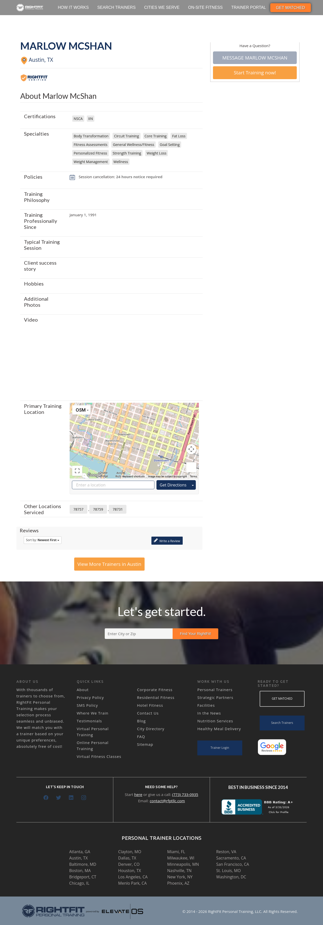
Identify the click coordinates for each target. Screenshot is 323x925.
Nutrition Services (215, 720)
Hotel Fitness (150, 705)
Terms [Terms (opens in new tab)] (193, 476)
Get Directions (173, 485)
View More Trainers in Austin (109, 564)
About (83, 689)
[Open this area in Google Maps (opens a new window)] (94, 475)
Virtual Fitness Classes (99, 756)
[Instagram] (83, 797)
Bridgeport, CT (82, 877)
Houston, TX (129, 870)
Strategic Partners (215, 697)
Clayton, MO (129, 851)
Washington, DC (231, 877)
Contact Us (148, 713)
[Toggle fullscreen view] (77, 471)
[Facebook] (46, 797)
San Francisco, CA (232, 864)
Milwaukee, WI (180, 858)
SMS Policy (87, 705)
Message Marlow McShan (254, 57)
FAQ (141, 736)
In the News (209, 713)
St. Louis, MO (228, 870)
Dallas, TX (127, 858)
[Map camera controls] (191, 449)
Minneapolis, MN (183, 864)
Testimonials (89, 720)
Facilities (206, 705)
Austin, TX (78, 858)
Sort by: (42, 540)
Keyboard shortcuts (133, 476)
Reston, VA (226, 851)
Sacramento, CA (231, 858)
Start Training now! (255, 72)
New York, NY (180, 877)
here (138, 794)
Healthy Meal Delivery (219, 728)
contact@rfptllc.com (167, 800)
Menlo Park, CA (132, 883)
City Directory (150, 728)
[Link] (29, 7)
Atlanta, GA (79, 851)
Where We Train (93, 713)
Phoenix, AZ (178, 883)
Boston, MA (80, 870)
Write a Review (167, 540)
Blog (141, 720)
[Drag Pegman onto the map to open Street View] (191, 467)
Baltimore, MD (82, 864)
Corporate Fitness (155, 689)
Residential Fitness (155, 697)
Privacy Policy (90, 697)
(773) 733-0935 (185, 794)
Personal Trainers (214, 689)
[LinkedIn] (71, 797)
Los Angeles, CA (133, 877)
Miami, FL (176, 851)
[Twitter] (58, 797)
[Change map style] (81, 410)
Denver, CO (129, 864)
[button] (134, 436)
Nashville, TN (179, 870)
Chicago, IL (79, 883)
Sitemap (145, 744)
